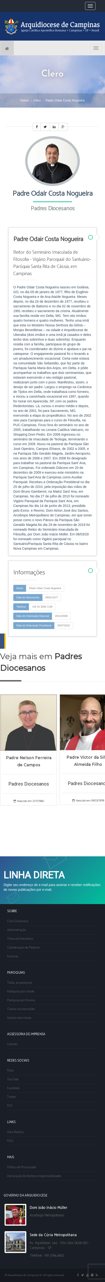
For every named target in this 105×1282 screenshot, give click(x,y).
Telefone (21, 606)
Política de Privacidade (21, 1167)
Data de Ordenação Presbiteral (33, 625)
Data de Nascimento (27, 597)
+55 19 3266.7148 (42, 606)
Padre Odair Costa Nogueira (45, 588)
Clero (37, 100)
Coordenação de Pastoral (23, 947)
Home (24, 100)
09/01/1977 (51, 597)
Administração (16, 930)
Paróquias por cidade (20, 991)
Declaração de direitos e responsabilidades (34, 1176)
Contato (12, 1044)
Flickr (10, 1070)
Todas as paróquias (19, 983)
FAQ (10, 1141)
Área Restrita (15, 1132)
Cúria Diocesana (17, 921)
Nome (19, 588)
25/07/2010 (63, 625)
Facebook (13, 1088)
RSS (9, 1106)
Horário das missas (19, 1018)
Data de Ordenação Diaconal (32, 616)
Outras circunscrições (21, 1009)
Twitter (11, 1097)
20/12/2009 (61, 616)
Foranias (12, 956)
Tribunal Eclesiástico (20, 939)
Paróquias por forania (21, 1000)
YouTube (13, 1079)
